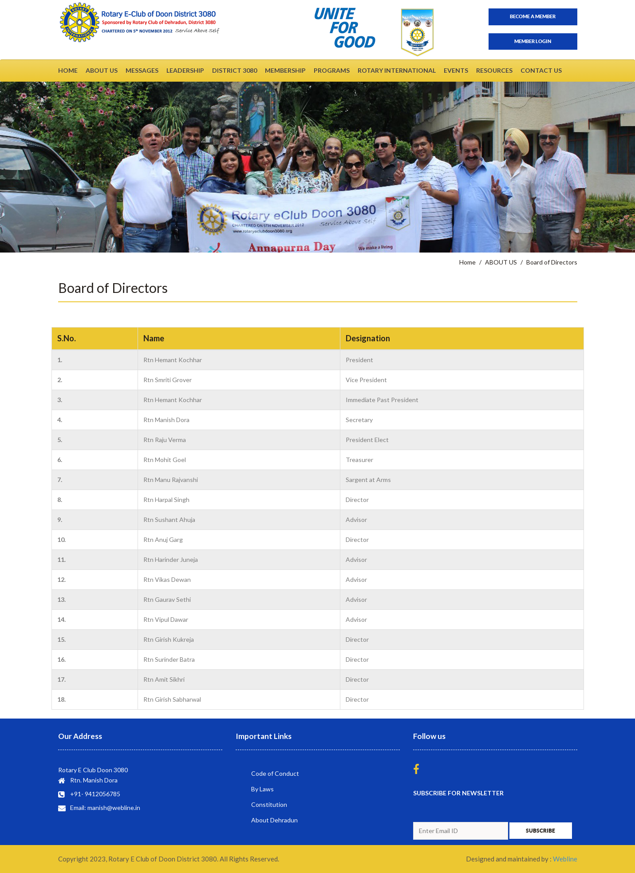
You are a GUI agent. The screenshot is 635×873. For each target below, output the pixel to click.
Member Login (532, 41)
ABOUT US (102, 70)
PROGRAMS (332, 70)
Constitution (269, 804)
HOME (68, 70)
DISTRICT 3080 (234, 70)
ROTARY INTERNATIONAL (397, 70)
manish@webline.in (113, 807)
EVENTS (456, 70)
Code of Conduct (275, 773)
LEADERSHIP (185, 70)
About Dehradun (274, 820)
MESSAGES (142, 70)
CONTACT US (541, 70)
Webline (565, 859)
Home (467, 262)
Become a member (533, 16)
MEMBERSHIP (285, 70)
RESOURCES (494, 70)
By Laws (262, 789)
